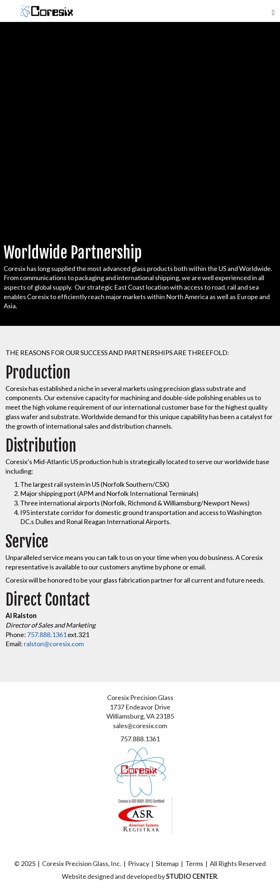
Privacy (138, 863)
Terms (194, 863)
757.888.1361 (47, 634)
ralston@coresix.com (54, 644)
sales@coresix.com (140, 726)
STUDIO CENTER (191, 876)
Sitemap (167, 863)
